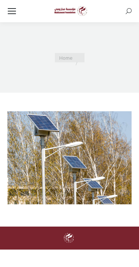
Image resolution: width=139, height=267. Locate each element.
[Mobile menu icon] (11, 11)
